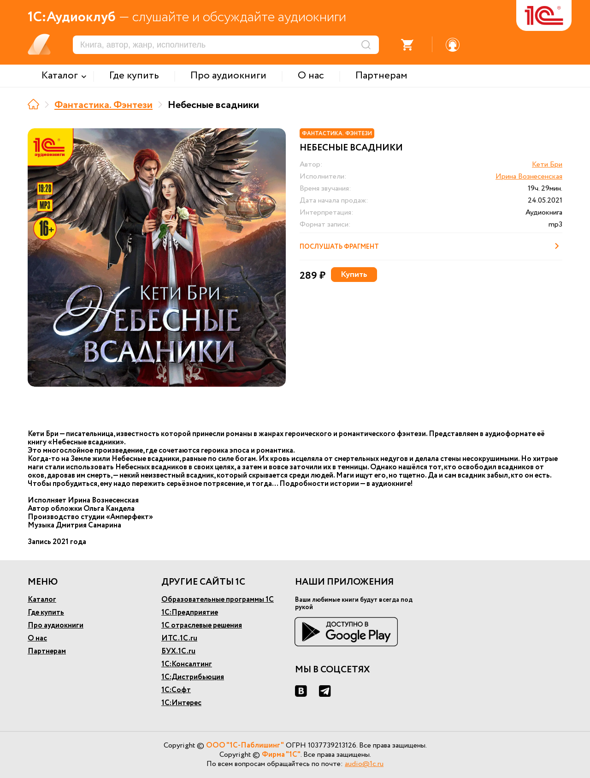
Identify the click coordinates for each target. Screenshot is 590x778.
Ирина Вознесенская (529, 176)
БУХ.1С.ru (178, 651)
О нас (37, 638)
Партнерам (47, 651)
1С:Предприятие (189, 612)
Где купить (46, 612)
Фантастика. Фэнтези (103, 105)
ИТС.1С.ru (179, 638)
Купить (354, 275)
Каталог (42, 599)
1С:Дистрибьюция (192, 677)
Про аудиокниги (55, 625)
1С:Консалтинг (186, 664)
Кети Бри (547, 164)
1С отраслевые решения (201, 625)
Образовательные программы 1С (217, 599)
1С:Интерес (181, 703)
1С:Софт (176, 690)
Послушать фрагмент (431, 245)
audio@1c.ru (364, 764)
